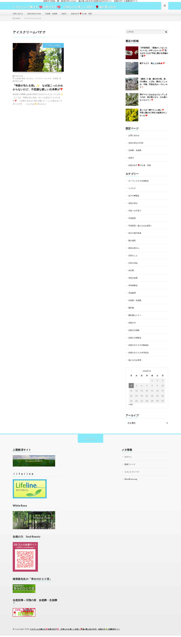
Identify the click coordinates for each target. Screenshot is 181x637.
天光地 (55, 83)
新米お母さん (134, 251)
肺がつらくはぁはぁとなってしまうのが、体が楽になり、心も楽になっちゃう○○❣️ (153, 102)
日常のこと (133, 259)
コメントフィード (132, 473)
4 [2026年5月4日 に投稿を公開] (131, 387)
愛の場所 (132, 244)
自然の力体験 (134, 332)
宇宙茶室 (132, 222)
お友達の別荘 (20, 83)
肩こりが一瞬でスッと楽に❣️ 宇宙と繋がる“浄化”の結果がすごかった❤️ (154, 118)
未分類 (131, 273)
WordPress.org (131, 480)
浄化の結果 (133, 281)
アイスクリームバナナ (43, 83)
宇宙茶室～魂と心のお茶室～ (141, 229)
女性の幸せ (133, 207)
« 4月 (131, 406)
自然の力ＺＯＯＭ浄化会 (139, 354)
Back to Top (90, 441)
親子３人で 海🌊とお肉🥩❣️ (152, 68)
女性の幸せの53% (37, 16)
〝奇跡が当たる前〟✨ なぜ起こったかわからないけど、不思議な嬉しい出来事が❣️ (38, 92)
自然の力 (132, 325)
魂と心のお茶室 (135, 362)
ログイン (128, 458)
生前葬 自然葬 (56, 16)
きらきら (30, 83)
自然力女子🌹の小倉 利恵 (90, 16)
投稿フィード (130, 466)
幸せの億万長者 (135, 237)
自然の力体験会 (54, 50)
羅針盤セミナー (135, 317)
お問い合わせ (19, 16)
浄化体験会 (133, 288)
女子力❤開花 (134, 200)
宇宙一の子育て (135, 214)
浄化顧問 (132, 295)
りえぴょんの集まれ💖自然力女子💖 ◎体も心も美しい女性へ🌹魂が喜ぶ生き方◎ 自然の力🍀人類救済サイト (78, 631)
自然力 (70, 16)
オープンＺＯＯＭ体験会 (139, 185)
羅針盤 (131, 310)
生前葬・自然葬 (135, 303)
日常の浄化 (133, 266)
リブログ (132, 192)
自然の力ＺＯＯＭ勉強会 (139, 347)
